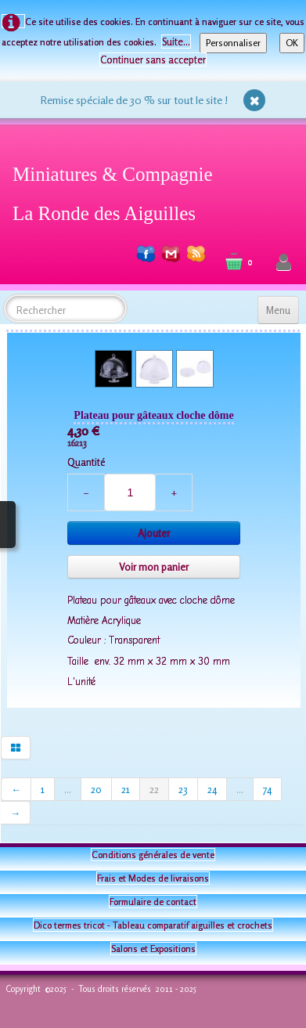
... (67, 789)
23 (183, 789)
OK (292, 43)
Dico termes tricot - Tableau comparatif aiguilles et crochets (153, 925)
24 (212, 789)
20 (96, 789)
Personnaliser (233, 43)
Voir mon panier (154, 567)
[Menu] (278, 310)
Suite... (176, 41)
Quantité (86, 462)
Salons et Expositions (153, 948)
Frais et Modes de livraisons (153, 878)
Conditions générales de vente (153, 854)
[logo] (119, 191)
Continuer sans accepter (153, 59)
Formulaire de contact (153, 901)
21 (125, 789)
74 (267, 789)
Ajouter (154, 533)
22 (154, 789)
